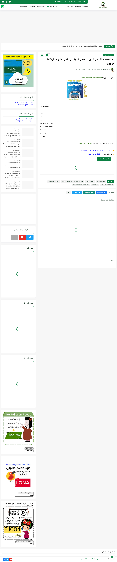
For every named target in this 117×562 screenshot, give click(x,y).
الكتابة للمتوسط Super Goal (24, 119)
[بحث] (2, 7)
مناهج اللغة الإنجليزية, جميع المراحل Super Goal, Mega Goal (82, 46)
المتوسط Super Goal (74, 7)
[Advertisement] (58, 27)
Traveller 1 (95, 185)
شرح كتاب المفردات (106, 552)
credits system (78, 181)
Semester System (53, 181)
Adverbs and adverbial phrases (91, 78)
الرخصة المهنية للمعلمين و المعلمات (32, 7)
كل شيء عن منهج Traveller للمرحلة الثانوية (95, 150)
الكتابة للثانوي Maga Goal (25, 121)
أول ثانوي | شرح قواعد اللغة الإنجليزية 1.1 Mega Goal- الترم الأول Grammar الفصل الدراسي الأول (11, 186)
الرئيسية (85, 7)
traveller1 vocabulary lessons (81, 185)
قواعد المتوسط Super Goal (24, 103)
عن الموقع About (70, 1)
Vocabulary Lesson (85, 143)
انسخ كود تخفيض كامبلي (25, 493)
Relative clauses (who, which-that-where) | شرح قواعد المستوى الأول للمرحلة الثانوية (12, 165)
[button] (101, 192)
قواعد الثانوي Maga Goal (26, 105)
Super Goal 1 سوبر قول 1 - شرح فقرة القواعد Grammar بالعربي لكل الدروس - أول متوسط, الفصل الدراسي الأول (11, 144)
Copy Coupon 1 (29, 448)
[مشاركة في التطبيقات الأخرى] (68, 192)
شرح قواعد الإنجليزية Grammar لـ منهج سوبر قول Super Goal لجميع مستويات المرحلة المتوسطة (11, 155)
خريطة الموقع (81, 1)
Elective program (67, 181)
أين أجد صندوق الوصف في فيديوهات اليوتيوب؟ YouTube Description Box (12, 176)
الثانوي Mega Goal (56, 7)
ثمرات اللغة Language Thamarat (89, 559)
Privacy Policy (58, 1)
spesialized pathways (107, 185)
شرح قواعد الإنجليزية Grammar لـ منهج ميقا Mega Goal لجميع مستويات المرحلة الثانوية (12, 133)
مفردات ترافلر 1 (90, 181)
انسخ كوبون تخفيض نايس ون (24, 541)
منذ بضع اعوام (15, 129)
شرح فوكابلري (108, 55)
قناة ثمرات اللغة (94, 154)
